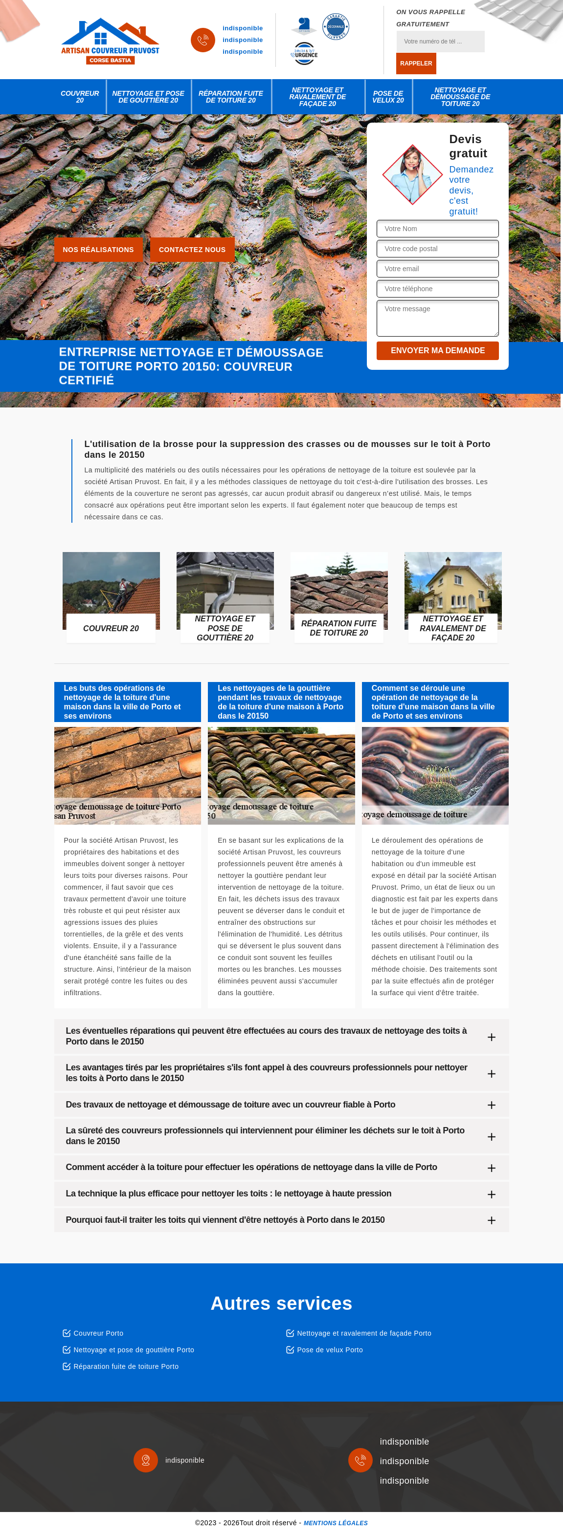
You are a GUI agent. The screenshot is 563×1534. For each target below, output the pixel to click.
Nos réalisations (98, 250)
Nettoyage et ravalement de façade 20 (317, 96)
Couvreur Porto (99, 1333)
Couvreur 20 (80, 96)
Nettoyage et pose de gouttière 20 (148, 96)
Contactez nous (192, 250)
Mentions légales (336, 1523)
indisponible (243, 28)
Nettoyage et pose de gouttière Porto (134, 1350)
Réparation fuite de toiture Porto (126, 1366)
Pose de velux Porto (330, 1350)
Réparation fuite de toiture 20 (231, 96)
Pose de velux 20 (388, 96)
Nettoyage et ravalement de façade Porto (364, 1333)
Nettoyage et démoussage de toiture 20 (460, 96)
